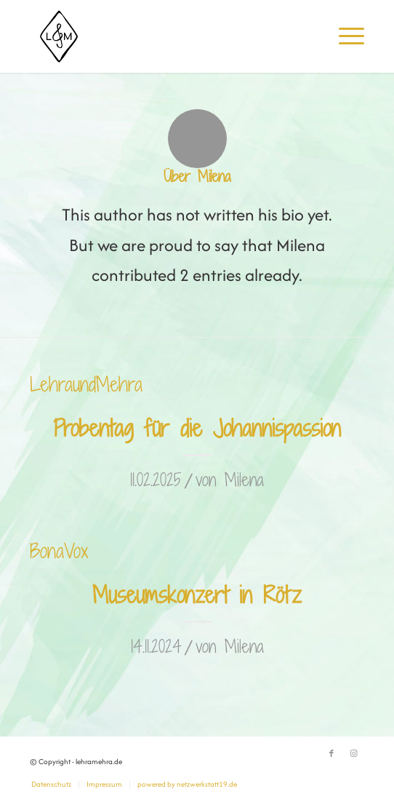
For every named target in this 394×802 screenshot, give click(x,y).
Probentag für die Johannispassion (197, 428)
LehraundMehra (86, 384)
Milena (244, 479)
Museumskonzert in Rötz (197, 595)
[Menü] (344, 36)
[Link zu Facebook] (331, 754)
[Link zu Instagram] (353, 754)
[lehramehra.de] (164, 36)
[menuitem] (344, 36)
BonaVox (59, 550)
